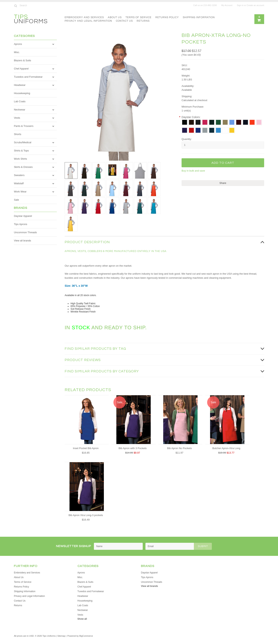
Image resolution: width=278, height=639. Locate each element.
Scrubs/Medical (22, 142)
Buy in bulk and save (193, 170)
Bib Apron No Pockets (179, 448)
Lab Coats (19, 101)
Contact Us (124, 21)
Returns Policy (167, 17)
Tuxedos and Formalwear (28, 76)
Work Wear (20, 191)
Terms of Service (138, 17)
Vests (17, 117)
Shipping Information (199, 17)
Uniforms (31, 20)
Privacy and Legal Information (88, 21)
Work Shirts (20, 158)
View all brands (22, 240)
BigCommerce (86, 636)
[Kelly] (218, 122)
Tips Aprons (20, 224)
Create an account (255, 5)
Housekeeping (22, 93)
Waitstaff (19, 183)
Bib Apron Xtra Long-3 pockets (86, 515)
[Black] (185, 122)
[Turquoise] (218, 130)
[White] (225, 130)
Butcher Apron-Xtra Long (226, 448)
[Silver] (205, 130)
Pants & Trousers (23, 126)
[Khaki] (225, 122)
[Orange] (252, 122)
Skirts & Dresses (23, 167)
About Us (115, 17)
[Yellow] (232, 130)
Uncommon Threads (25, 232)
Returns (143, 21)
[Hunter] (212, 122)
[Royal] (198, 130)
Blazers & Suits (22, 60)
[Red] (191, 130)
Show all (82, 619)
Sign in (240, 5)
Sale (16, 199)
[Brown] (191, 122)
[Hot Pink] (205, 122)
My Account (226, 5)
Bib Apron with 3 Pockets (133, 448)
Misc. (17, 52)
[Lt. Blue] (232, 122)
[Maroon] (239, 122)
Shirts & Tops (21, 150)
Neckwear (19, 109)
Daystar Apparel (23, 215)
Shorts (17, 134)
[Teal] (212, 130)
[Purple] (185, 130)
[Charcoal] (198, 122)
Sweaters (19, 175)
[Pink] (259, 122)
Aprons (18, 44)
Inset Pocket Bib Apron (86, 448)
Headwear (19, 85)
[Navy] (245, 122)
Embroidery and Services (84, 17)
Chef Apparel (21, 68)
